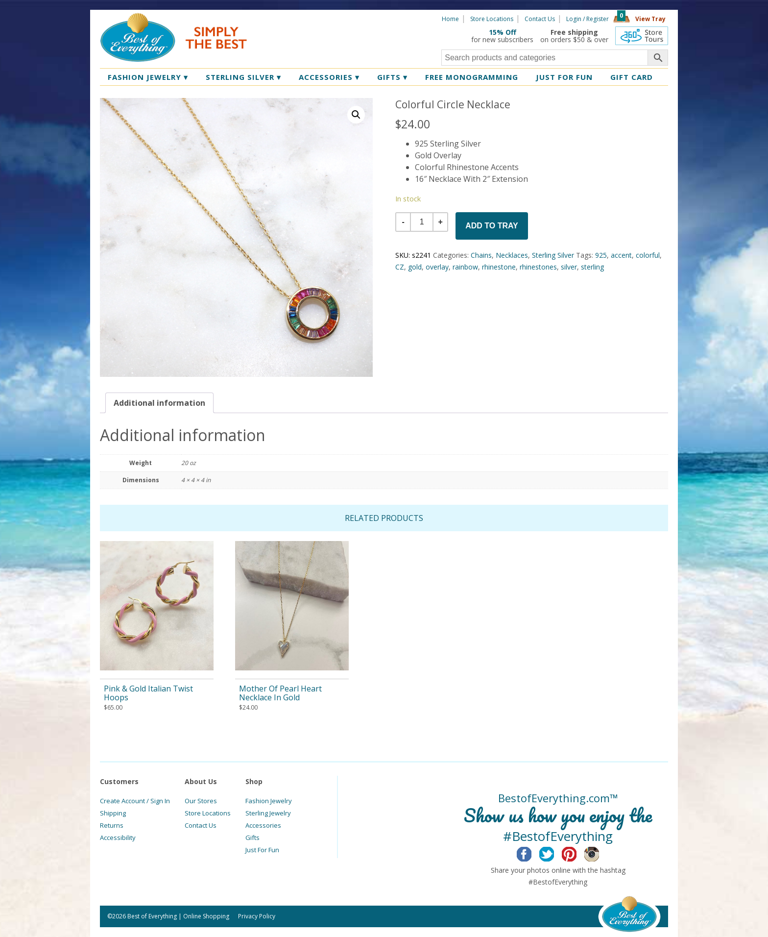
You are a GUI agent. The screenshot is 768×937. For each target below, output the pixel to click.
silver (569, 266)
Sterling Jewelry (268, 813)
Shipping (113, 813)
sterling (592, 266)
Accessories (329, 77)
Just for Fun (564, 77)
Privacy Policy (256, 916)
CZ (399, 266)
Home (450, 19)
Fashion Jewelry (148, 77)
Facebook (531, 852)
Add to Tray (491, 226)
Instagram (599, 852)
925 (601, 255)
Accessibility (118, 837)
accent (621, 255)
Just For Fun (262, 849)
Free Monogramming (471, 77)
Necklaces (512, 255)
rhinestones (538, 266)
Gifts (392, 77)
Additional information (159, 402)
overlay (437, 266)
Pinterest (576, 852)
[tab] (159, 403)
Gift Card (631, 77)
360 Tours (641, 35)
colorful (648, 255)
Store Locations (491, 19)
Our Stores (201, 800)
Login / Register (587, 19)
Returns (111, 825)
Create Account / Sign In (135, 800)
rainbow (465, 266)
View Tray (650, 19)
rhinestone (499, 266)
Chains (481, 255)
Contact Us (540, 19)
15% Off (502, 32)
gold (415, 266)
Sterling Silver (243, 77)
